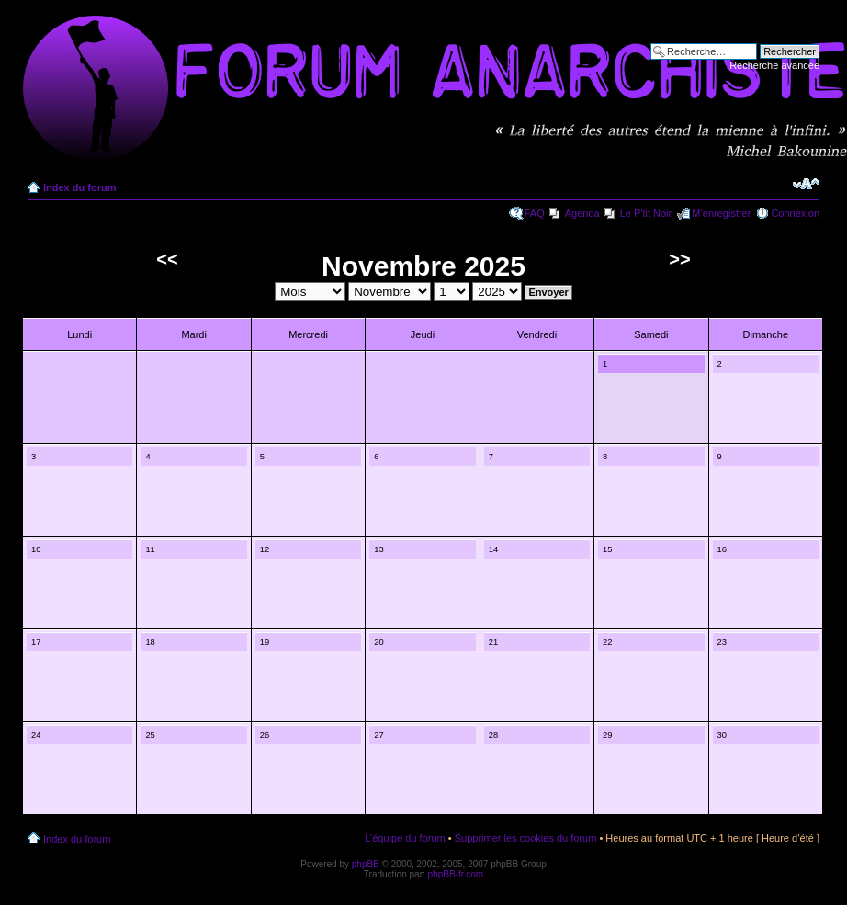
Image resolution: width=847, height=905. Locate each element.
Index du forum (79, 187)
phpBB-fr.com (456, 874)
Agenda (582, 213)
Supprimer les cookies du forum (526, 837)
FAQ (535, 213)
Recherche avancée (774, 65)
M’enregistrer (721, 213)
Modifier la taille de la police (806, 183)
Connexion (795, 213)
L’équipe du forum (405, 837)
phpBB (365, 864)
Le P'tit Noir (646, 213)
